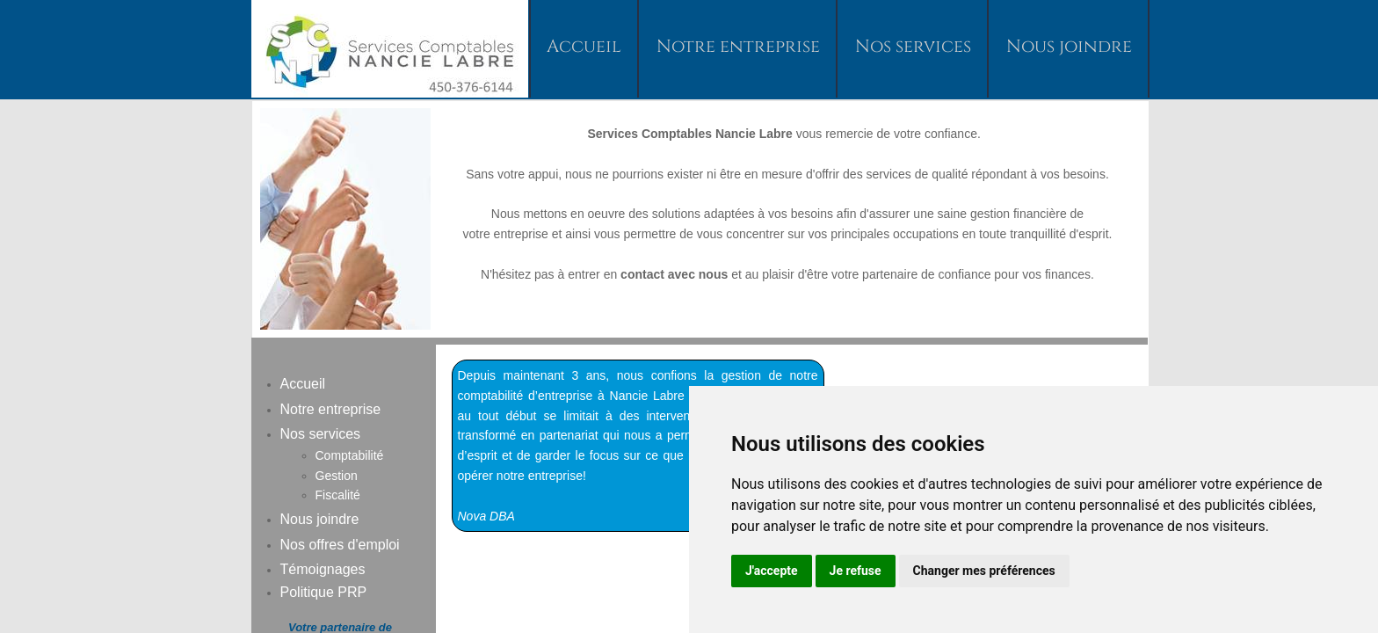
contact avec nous (674, 274)
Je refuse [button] (855, 571)
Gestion (336, 476)
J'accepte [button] (771, 571)
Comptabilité (349, 455)
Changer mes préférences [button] (984, 571)
